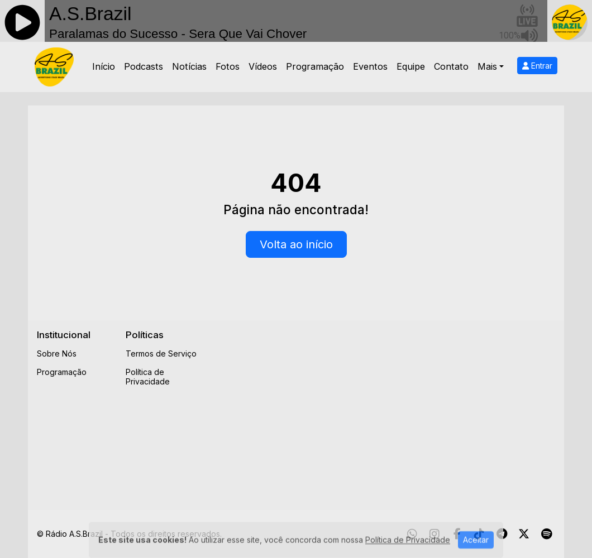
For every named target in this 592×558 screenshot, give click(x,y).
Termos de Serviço (161, 353)
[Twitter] (523, 534)
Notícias (189, 66)
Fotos (228, 66)
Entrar (537, 65)
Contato (451, 66)
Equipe (411, 66)
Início (103, 66)
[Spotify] (546, 534)
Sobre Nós (57, 353)
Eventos (370, 66)
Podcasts (143, 66)
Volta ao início (296, 244)
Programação (315, 66)
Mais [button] (487, 66)
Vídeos (263, 66)
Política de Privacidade (148, 376)
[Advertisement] (402, 407)
